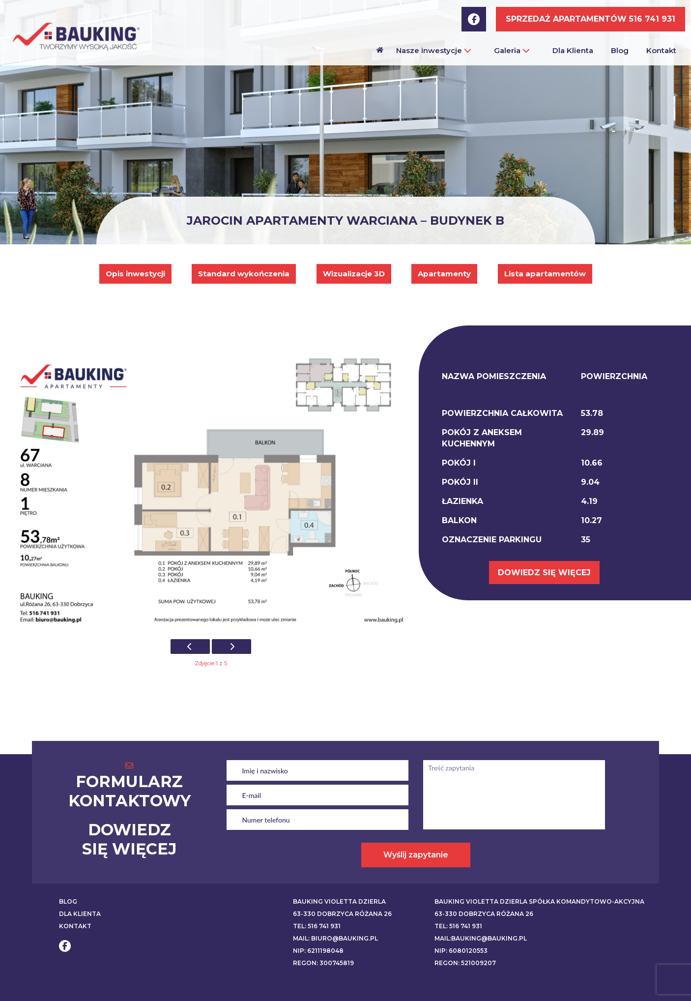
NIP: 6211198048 (318, 950)
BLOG (68, 901)
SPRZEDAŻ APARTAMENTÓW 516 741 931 (590, 19)
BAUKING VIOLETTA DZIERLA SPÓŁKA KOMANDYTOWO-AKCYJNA (539, 901)
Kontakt (661, 50)
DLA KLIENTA (80, 913)
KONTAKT (75, 926)
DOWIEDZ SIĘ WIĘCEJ (544, 572)
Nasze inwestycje (433, 50)
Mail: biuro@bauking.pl (335, 938)
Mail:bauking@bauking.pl (480, 938)
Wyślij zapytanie (415, 854)
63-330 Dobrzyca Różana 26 (342, 913)
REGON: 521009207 (465, 963)
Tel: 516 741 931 (317, 926)
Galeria (512, 50)
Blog (620, 50)
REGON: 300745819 (323, 963)
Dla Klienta (572, 50)
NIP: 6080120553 (461, 950)
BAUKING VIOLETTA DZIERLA (339, 901)
